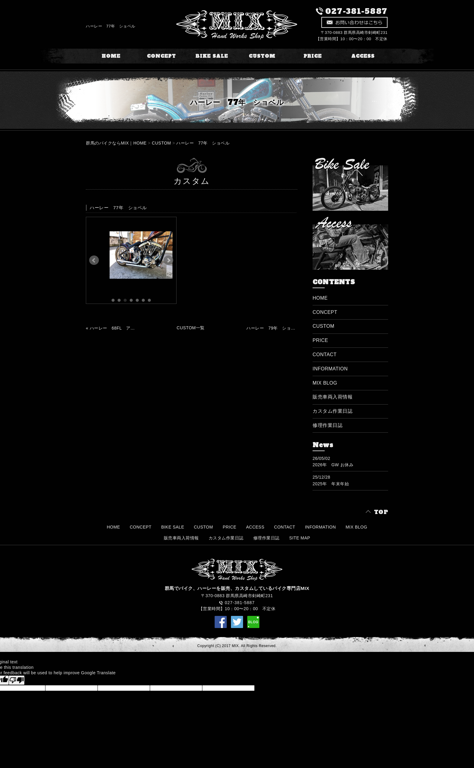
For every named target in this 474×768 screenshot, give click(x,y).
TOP (381, 512)
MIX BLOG (325, 383)
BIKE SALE (212, 56)
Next (168, 260)
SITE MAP (299, 537)
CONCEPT (161, 56)
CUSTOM (262, 56)
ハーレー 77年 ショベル (202, 143)
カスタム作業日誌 (332, 411)
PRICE (313, 56)
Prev (94, 260)
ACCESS (363, 56)
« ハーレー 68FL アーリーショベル (110, 328)
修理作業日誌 (328, 425)
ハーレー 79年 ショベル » (270, 328)
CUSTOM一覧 (190, 327)
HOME (111, 56)
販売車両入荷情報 (332, 396)
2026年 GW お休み (333, 464)
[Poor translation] (16, 680)
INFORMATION (330, 368)
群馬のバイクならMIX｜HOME (116, 143)
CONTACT (325, 354)
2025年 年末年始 (331, 483)
